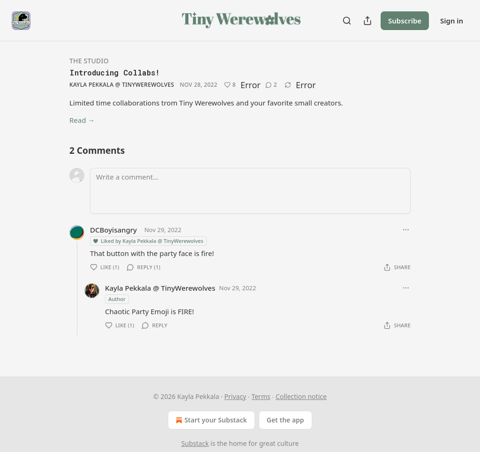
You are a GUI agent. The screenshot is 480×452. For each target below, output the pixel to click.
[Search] (347, 20)
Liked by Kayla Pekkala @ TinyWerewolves (147, 240)
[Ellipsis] (405, 229)
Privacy (236, 396)
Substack (195, 443)
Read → (82, 120)
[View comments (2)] (271, 84)
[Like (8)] (230, 84)
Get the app (285, 419)
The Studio (89, 60)
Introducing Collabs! (114, 72)
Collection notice (301, 396)
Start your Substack (210, 420)
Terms (260, 396)
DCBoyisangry (113, 229)
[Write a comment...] (250, 191)
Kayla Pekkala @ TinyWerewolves (121, 85)
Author (117, 298)
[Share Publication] (367, 20)
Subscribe (404, 20)
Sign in (451, 20)
